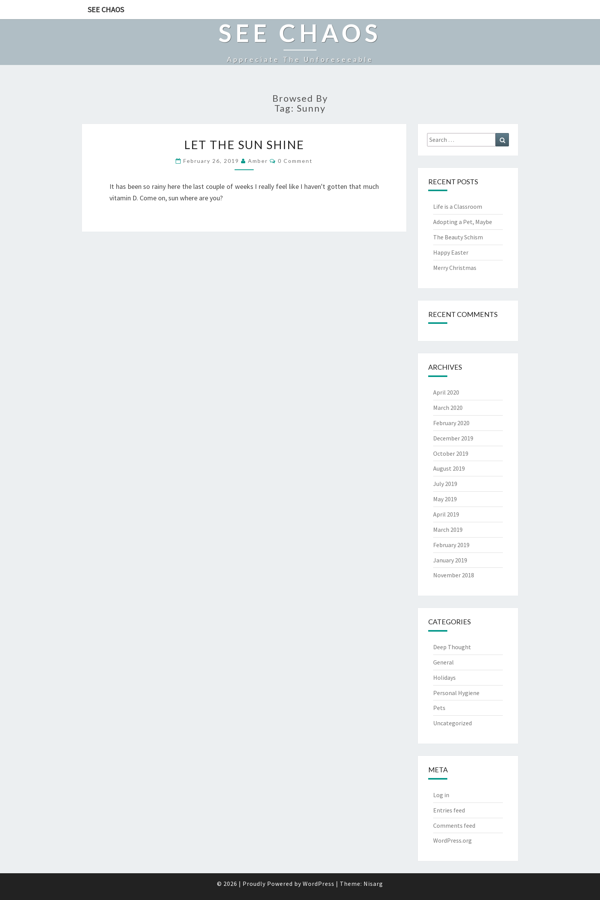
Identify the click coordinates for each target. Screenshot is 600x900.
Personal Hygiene (456, 693)
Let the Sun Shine (244, 144)
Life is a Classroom (457, 206)
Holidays (444, 677)
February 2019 (451, 545)
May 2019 (445, 499)
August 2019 (449, 468)
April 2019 (446, 514)
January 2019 (450, 560)
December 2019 (453, 438)
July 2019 (445, 483)
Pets (439, 708)
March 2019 (448, 529)
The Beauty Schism (458, 237)
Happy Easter (450, 252)
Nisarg (373, 883)
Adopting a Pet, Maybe (462, 222)
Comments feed (454, 825)
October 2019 (450, 453)
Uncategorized (452, 723)
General (443, 662)
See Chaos (106, 9)
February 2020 (451, 423)
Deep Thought (452, 647)
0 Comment (295, 161)
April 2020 (446, 392)
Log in (441, 795)
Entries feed (449, 810)
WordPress (318, 883)
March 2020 (448, 407)
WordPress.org (452, 840)
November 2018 (453, 575)
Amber (258, 161)
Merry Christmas (454, 267)
